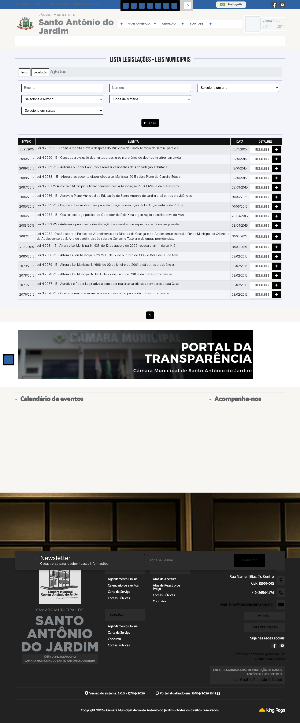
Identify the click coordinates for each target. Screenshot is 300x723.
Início (24, 72)
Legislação (40, 72)
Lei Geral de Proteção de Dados (258, 680)
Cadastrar (249, 560)
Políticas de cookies (270, 659)
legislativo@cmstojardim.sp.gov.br (247, 604)
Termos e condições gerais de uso (259, 654)
